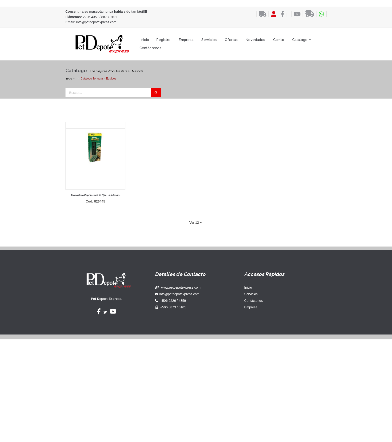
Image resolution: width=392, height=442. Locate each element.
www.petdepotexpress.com (180, 287)
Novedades (255, 40)
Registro (163, 40)
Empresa (186, 40)
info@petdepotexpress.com (96, 22)
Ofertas (231, 40)
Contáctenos (150, 48)
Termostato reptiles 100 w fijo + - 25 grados (95, 195)
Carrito (278, 40)
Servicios (209, 40)
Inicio (144, 40)
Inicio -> (70, 78)
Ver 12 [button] (196, 222)
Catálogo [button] (302, 40)
